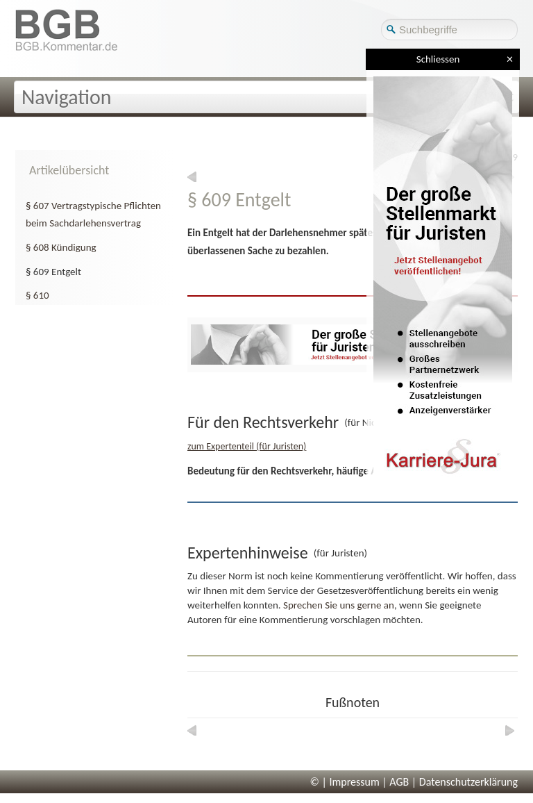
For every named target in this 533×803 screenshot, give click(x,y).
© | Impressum (345, 781)
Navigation (67, 97)
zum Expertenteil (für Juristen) (246, 446)
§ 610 (37, 295)
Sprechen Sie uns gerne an (338, 605)
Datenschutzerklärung (468, 781)
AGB (399, 781)
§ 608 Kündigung (61, 247)
